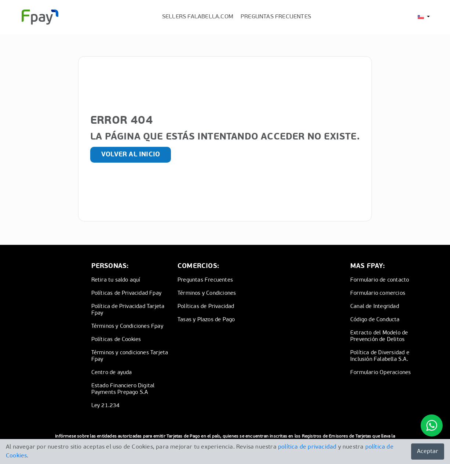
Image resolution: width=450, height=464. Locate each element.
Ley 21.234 (105, 406)
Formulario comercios (377, 293)
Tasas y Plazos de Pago (206, 320)
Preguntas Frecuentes (205, 280)
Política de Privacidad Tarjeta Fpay (128, 310)
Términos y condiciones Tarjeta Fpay (129, 356)
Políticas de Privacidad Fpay (126, 293)
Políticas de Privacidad (206, 306)
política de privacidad (307, 447)
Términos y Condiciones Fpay (127, 326)
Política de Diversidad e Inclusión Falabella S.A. (379, 356)
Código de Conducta (375, 320)
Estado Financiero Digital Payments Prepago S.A (123, 389)
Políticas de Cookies (116, 339)
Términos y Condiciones (207, 293)
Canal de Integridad (374, 306)
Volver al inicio (130, 154)
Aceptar (427, 451)
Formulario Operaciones (380, 373)
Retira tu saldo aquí (115, 280)
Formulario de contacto (379, 280)
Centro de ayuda (111, 373)
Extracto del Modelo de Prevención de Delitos (379, 336)
